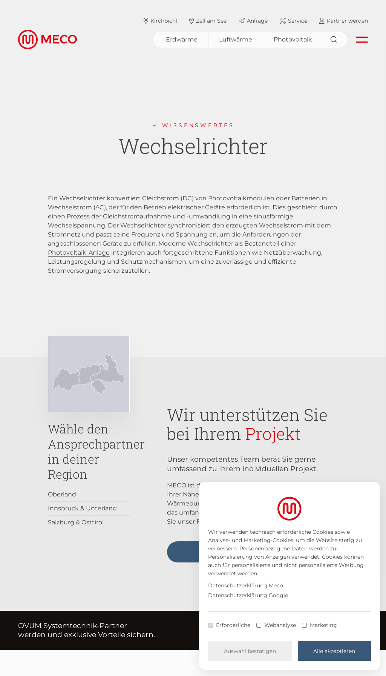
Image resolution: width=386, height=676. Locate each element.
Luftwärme (235, 39)
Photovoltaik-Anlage (79, 252)
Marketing (323, 625)
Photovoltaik (293, 39)
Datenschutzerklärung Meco (245, 585)
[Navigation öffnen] (362, 40)
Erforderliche (233, 625)
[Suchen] (334, 39)
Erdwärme (182, 39)
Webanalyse (280, 625)
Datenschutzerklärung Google (248, 595)
